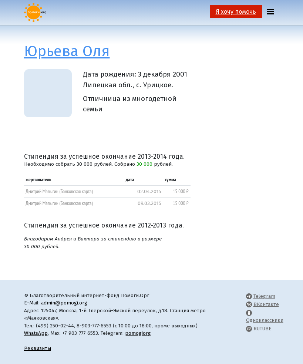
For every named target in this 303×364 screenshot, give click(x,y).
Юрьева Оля (67, 51)
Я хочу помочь (236, 11)
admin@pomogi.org (64, 303)
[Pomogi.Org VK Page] (249, 304)
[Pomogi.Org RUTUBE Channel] (249, 329)
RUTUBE (262, 329)
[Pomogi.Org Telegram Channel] (249, 296)
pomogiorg (138, 333)
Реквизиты (37, 348)
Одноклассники (264, 320)
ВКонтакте (266, 304)
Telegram (264, 296)
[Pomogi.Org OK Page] (249, 313)
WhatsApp (36, 333)
